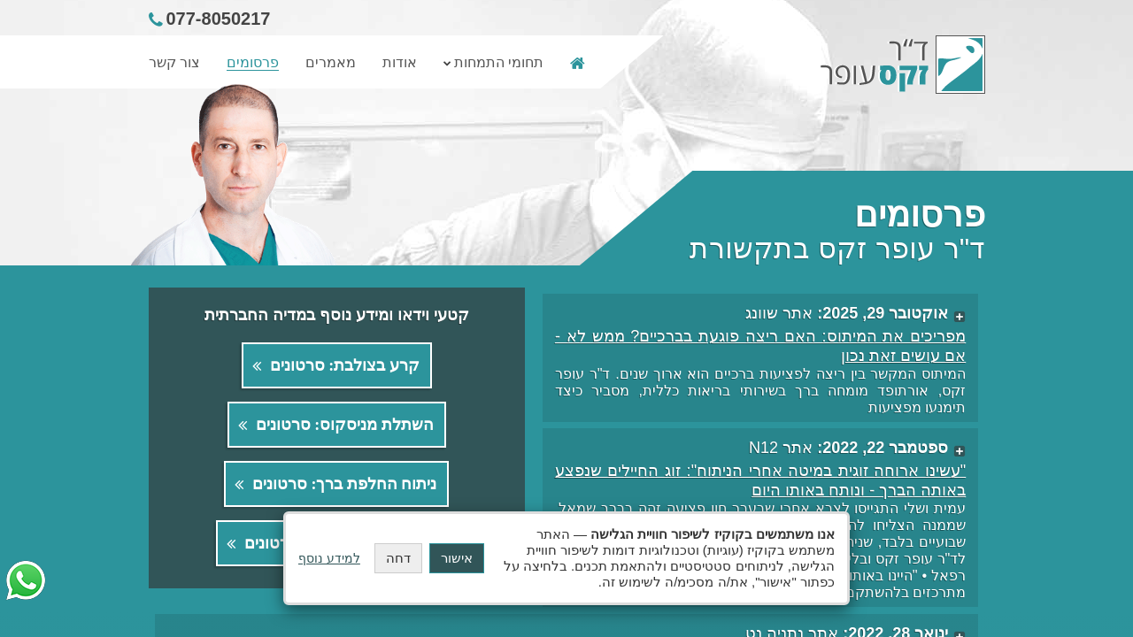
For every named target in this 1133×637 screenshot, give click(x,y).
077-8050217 (218, 18)
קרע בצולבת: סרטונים (345, 365)
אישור (457, 557)
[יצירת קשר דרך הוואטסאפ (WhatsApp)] (25, 580)
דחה (398, 557)
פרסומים (253, 63)
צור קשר (174, 63)
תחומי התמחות (498, 63)
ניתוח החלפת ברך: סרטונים (344, 484)
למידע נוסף (329, 558)
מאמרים (330, 63)
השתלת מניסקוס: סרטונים (345, 425)
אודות (399, 63)
